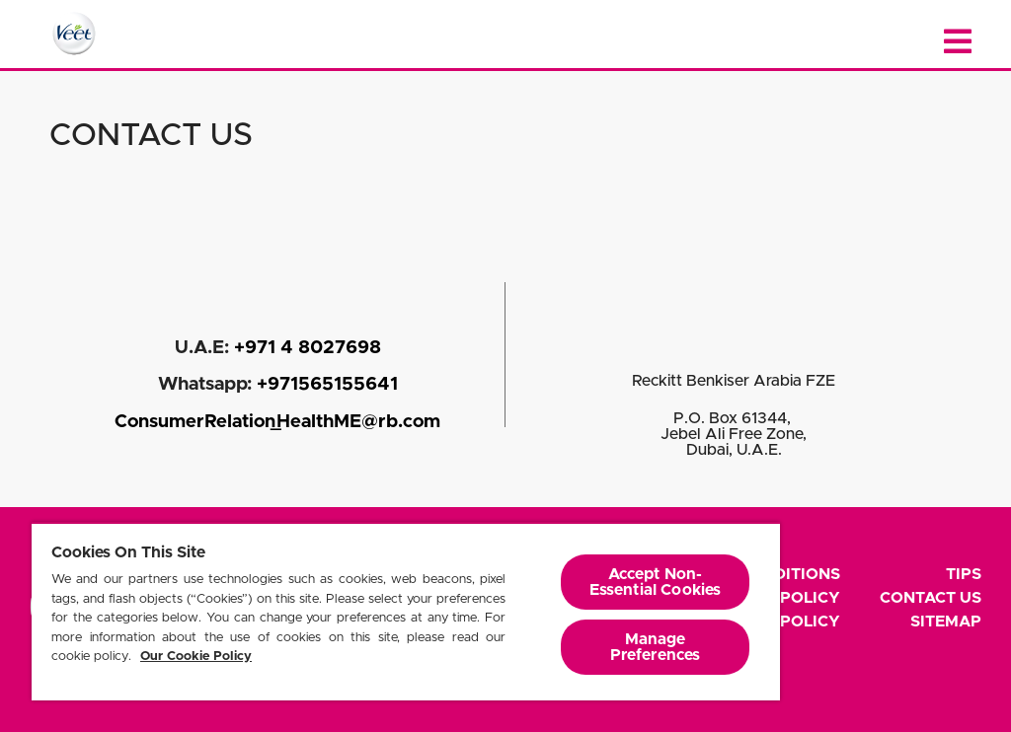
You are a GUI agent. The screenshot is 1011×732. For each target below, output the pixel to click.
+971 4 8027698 (307, 347)
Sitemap (945, 621)
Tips (963, 574)
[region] (406, 611)
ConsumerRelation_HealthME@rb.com (277, 421)
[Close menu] (957, 42)
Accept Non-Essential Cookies (655, 582)
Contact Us (930, 598)
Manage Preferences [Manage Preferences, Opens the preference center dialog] (655, 647)
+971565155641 (327, 384)
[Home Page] (74, 33)
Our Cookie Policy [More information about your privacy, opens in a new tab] (196, 656)
